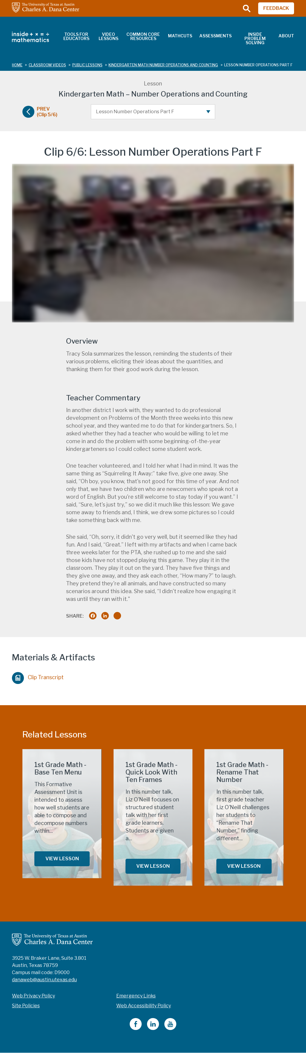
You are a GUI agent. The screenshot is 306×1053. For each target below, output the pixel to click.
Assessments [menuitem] (215, 35)
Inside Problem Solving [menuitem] (255, 38)
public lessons (87, 65)
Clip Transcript (38, 676)
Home (17, 65)
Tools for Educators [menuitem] (76, 36)
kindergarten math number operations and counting (163, 65)
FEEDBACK (276, 8)
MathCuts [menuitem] (180, 35)
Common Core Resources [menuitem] (143, 36)
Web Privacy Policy (33, 996)
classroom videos (47, 65)
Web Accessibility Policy (143, 1005)
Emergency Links (136, 996)
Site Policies (26, 1005)
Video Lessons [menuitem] (108, 36)
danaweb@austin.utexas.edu (44, 979)
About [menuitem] (286, 35)
